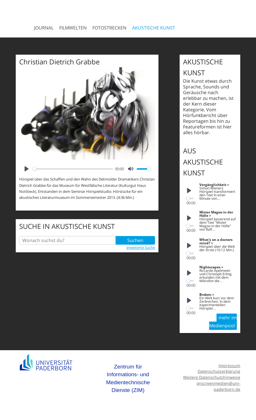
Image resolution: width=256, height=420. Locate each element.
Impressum (229, 365)
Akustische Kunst (153, 28)
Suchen (135, 240)
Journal (43, 28)
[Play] (26, 168)
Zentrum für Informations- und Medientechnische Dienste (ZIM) (128, 378)
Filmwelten (73, 28)
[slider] (73, 169)
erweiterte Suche (140, 247)
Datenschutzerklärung (219, 371)
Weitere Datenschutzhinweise (211, 377)
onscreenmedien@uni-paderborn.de (218, 386)
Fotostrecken (109, 28)
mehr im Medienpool (223, 321)
